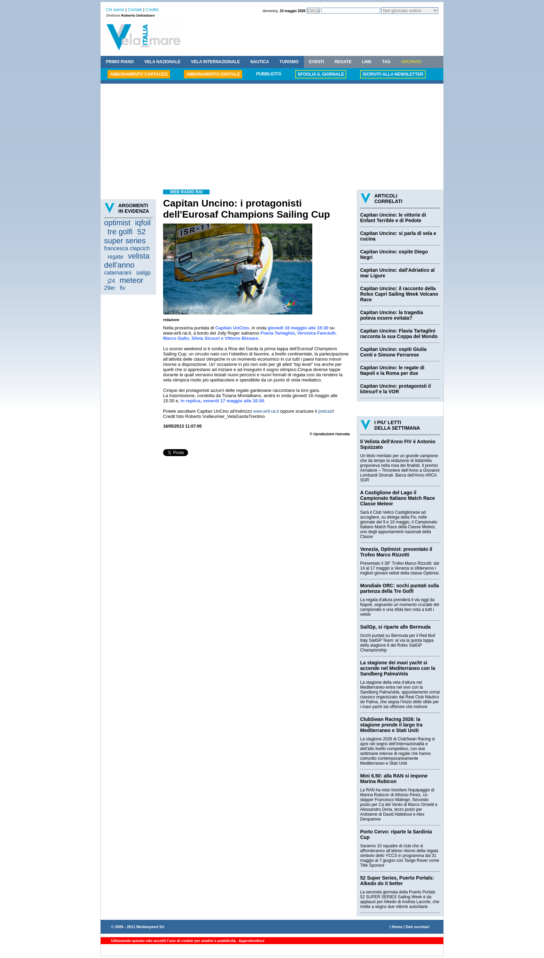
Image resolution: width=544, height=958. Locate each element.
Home (397, 927)
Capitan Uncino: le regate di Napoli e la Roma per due (392, 370)
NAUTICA (259, 61)
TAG (386, 61)
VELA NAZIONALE (162, 61)
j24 (111, 281)
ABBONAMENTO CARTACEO (139, 74)
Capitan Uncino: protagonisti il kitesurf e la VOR (395, 388)
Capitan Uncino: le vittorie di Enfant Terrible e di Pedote (393, 217)
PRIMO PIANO (120, 61)
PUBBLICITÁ (268, 74)
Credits (152, 9)
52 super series (125, 236)
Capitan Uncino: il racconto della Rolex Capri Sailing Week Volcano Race (399, 294)
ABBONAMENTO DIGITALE (213, 74)
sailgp (143, 273)
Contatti (135, 9)
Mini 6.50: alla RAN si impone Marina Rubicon (394, 778)
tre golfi (120, 231)
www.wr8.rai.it (266, 411)
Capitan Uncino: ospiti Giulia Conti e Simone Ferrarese (393, 352)
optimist (117, 222)
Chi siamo (115, 9)
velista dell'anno (127, 260)
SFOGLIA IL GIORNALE (321, 74)
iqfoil (143, 222)
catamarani (117, 273)
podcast (325, 411)
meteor (131, 280)
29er (109, 288)
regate (115, 257)
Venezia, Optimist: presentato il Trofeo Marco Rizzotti (396, 551)
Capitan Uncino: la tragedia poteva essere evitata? (391, 315)
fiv (122, 288)
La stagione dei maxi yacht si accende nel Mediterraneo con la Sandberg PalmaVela (397, 668)
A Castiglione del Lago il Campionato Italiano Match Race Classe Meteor (397, 498)
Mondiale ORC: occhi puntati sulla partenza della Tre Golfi (399, 588)
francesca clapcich (127, 248)
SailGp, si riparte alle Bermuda (395, 627)
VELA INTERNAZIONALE (215, 61)
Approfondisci (251, 941)
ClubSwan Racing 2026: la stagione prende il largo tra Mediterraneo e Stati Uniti (391, 724)
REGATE (342, 61)
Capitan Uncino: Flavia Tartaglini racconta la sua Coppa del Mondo (398, 333)
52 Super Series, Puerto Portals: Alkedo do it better (397, 880)
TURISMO (288, 61)
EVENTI (316, 61)
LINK (367, 61)
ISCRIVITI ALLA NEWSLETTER (393, 74)
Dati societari (418, 927)
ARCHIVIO (411, 61)
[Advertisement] (272, 137)
